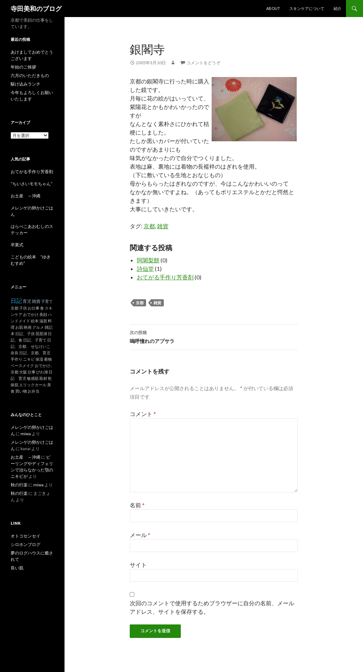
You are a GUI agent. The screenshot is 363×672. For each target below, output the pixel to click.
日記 (16, 300)
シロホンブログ (25, 544)
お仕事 (33, 308)
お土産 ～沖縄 (25, 195)
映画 (28, 327)
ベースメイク (22, 365)
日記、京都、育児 (34, 352)
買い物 (21, 391)
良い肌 (17, 567)
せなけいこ (40, 346)
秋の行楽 (19, 484)
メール (140, 534)
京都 (149, 226)
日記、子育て (34, 340)
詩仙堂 (145, 268)
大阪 (23, 372)
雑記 (48, 327)
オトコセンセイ (25, 536)
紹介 (337, 8)
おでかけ (31, 314)
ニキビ (29, 359)
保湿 (39, 359)
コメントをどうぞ (203, 62)
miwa (26, 433)
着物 (48, 359)
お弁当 (33, 391)
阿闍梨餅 (148, 260)
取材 (43, 378)
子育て (47, 301)
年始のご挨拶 (23, 67)
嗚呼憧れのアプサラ (214, 336)
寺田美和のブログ (36, 8)
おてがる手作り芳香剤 (165, 277)
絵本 (35, 320)
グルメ (38, 327)
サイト (138, 564)
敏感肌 (33, 378)
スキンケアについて (306, 8)
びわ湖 (42, 372)
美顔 (43, 314)
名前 (137, 505)
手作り (16, 359)
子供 (23, 308)
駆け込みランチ (25, 84)
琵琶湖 (41, 333)
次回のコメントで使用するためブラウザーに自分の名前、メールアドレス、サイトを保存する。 (212, 607)
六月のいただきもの (30, 75)
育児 (27, 301)
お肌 (19, 327)
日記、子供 (25, 333)
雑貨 (162, 226)
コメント (143, 413)
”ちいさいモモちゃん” (34, 183)
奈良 (14, 352)
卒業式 (17, 244)
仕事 (31, 372)
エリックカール (32, 384)
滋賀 (43, 320)
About (273, 8)
